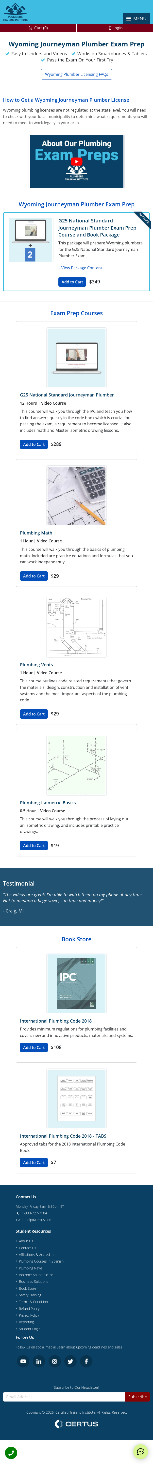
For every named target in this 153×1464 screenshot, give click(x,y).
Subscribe (137, 1397)
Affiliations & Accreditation (39, 1254)
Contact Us (27, 1248)
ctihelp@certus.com (34, 1219)
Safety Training (30, 1295)
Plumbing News (31, 1268)
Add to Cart (72, 282)
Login (118, 28)
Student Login (29, 1328)
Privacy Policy (29, 1315)
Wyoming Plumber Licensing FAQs (76, 74)
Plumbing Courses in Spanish (41, 1261)
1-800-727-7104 (31, 1213)
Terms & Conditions (34, 1301)
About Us (26, 1241)
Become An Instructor (36, 1274)
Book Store (27, 1288)
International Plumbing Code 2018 (56, 1021)
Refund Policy (29, 1308)
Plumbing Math (36, 533)
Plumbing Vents (36, 665)
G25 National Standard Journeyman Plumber (67, 395)
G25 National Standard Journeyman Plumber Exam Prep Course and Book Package (97, 227)
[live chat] (140, 1451)
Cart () (41, 28)
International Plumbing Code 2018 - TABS (63, 1136)
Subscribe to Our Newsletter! (76, 1387)
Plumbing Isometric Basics (48, 803)
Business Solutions (33, 1281)
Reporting (26, 1322)
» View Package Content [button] (80, 268)
